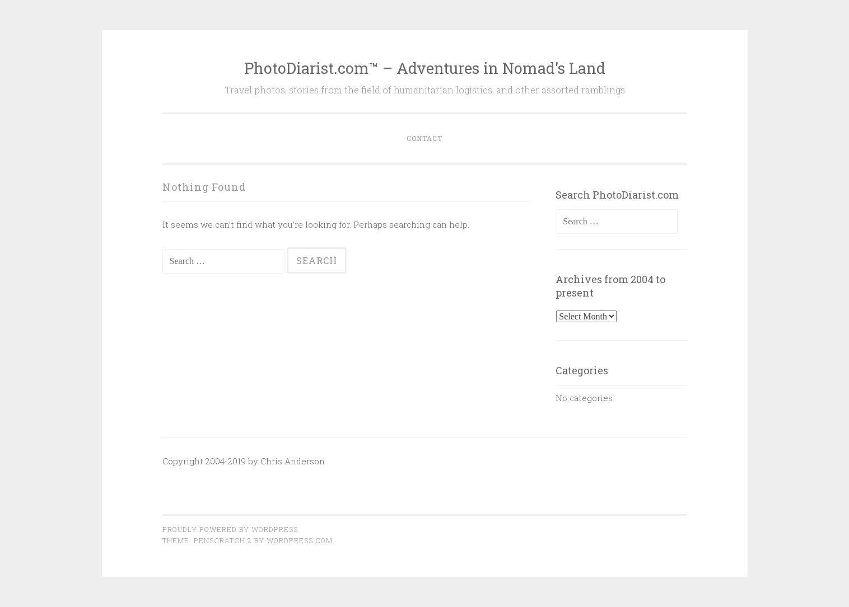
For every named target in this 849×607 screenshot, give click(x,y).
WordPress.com (300, 540)
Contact (424, 138)
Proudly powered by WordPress (230, 529)
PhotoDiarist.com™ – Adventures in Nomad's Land (424, 68)
